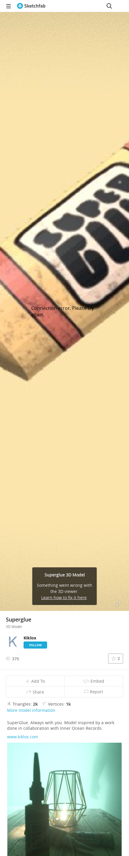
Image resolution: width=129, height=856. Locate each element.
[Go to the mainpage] (31, 6)
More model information (31, 710)
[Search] (109, 5)
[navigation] (8, 5)
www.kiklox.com (22, 736)
